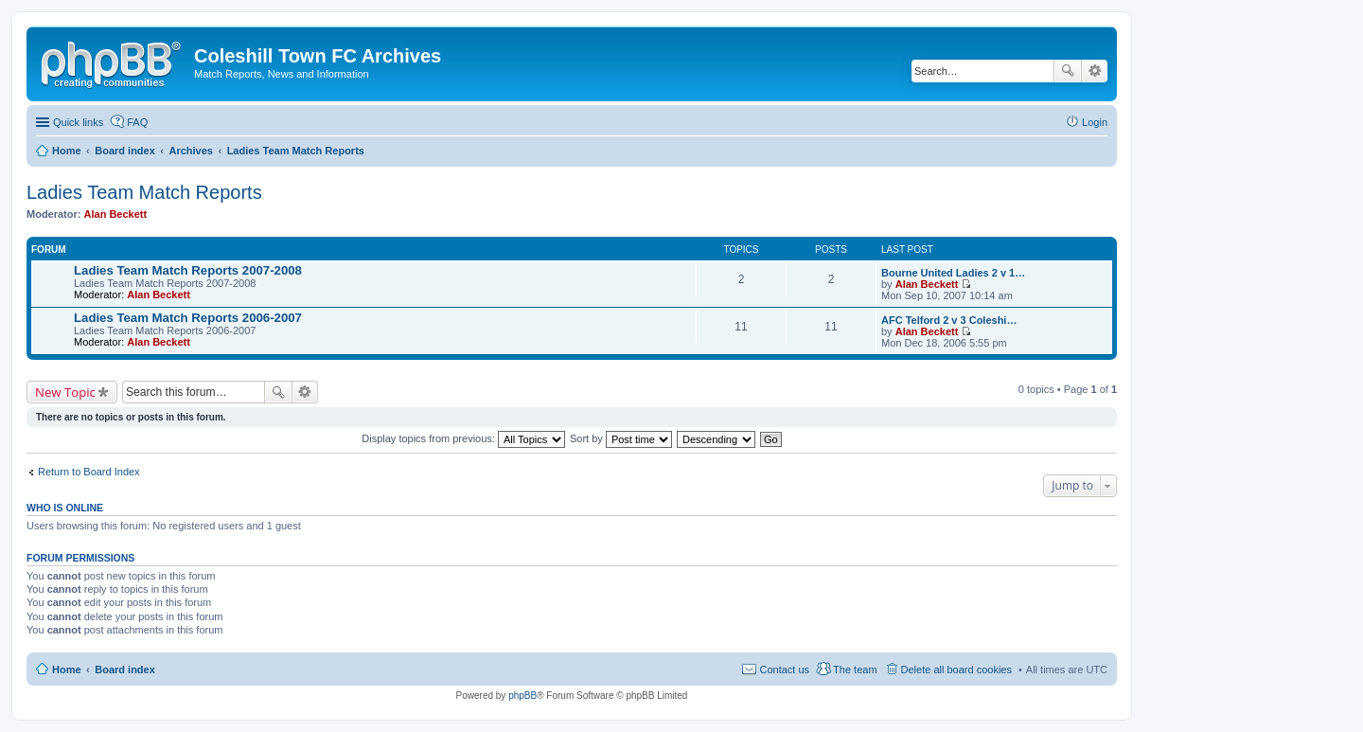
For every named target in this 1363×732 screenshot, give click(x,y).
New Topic (65, 392)
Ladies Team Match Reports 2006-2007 (188, 318)
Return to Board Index (89, 471)
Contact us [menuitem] (784, 669)
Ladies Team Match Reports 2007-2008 (188, 270)
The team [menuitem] (854, 669)
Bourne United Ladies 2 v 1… (953, 272)
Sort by (621, 438)
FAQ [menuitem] (137, 122)
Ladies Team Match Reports (144, 192)
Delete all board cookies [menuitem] (956, 669)
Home (66, 669)
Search (1067, 71)
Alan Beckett (116, 214)
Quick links (78, 122)
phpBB (522, 695)
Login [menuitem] (1094, 122)
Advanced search (1094, 71)
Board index (125, 669)
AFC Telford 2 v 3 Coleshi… (949, 320)
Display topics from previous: (463, 438)
